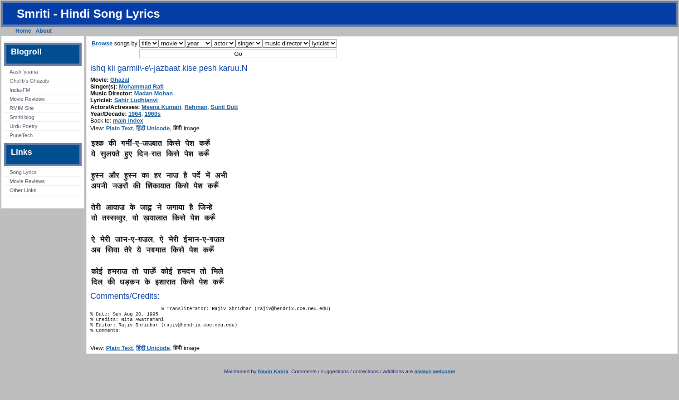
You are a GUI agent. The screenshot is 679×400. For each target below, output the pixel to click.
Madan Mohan (153, 93)
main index (128, 120)
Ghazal (119, 79)
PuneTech (21, 135)
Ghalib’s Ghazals (29, 81)
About (44, 31)
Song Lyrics (23, 172)
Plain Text (119, 128)
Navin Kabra (273, 377)
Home (23, 31)
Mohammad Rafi (141, 86)
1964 (134, 113)
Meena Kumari (161, 107)
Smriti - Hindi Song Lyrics (88, 13)
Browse (102, 43)
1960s (153, 113)
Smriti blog (22, 117)
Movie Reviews (27, 99)
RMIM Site (22, 108)
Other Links (23, 190)
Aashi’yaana (24, 71)
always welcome (435, 377)
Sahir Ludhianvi (136, 100)
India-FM (20, 90)
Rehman (196, 107)
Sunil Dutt (224, 107)
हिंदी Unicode (153, 128)
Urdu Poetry (23, 126)
